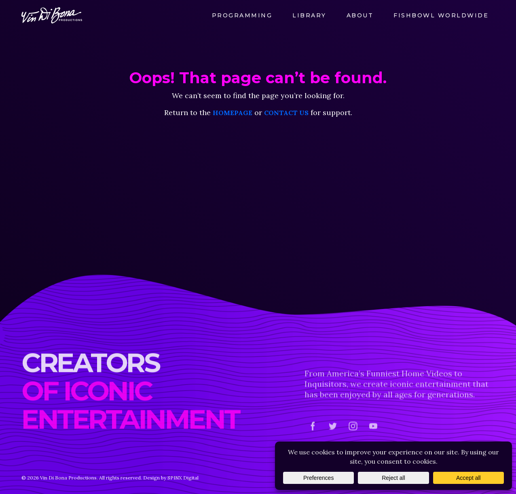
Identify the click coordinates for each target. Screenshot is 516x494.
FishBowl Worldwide (441, 15)
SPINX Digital (183, 478)
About (360, 15)
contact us (286, 113)
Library (309, 15)
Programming (242, 15)
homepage (232, 113)
